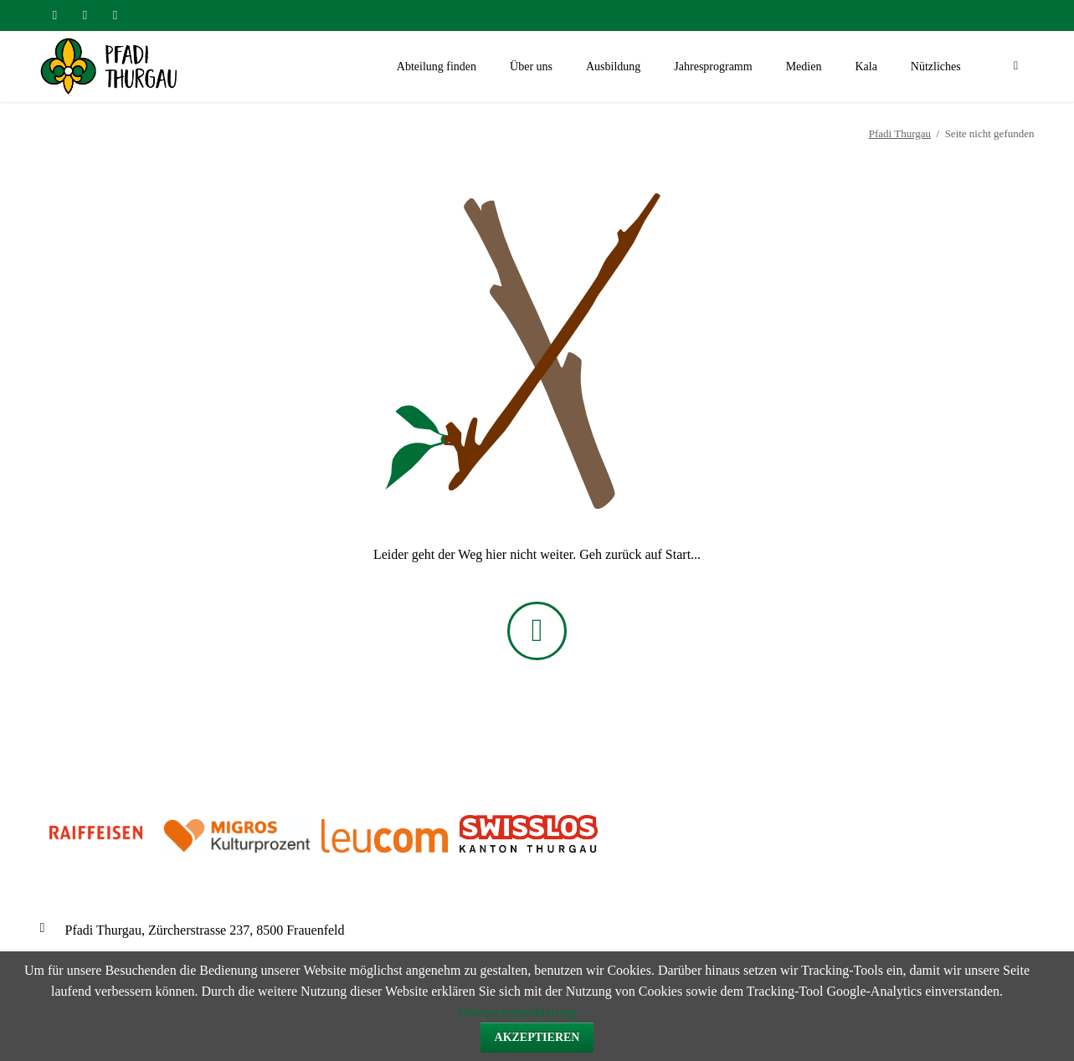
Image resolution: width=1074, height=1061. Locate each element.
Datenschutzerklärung (516, 1012)
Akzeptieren (537, 1037)
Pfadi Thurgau (900, 133)
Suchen (1016, 67)
